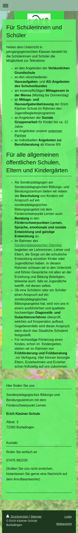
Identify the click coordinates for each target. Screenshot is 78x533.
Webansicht (64, 524)
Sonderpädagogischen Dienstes (38, 245)
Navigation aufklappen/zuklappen (39, 5)
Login (68, 516)
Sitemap (36, 516)
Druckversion (17, 516)
